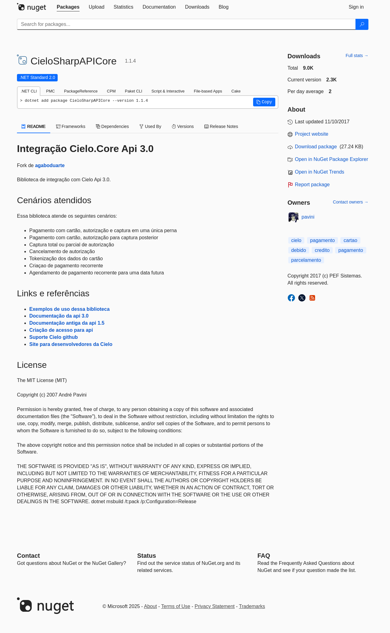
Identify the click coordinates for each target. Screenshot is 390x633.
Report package (312, 184)
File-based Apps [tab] (208, 91)
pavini (308, 217)
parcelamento (306, 260)
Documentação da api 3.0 (58, 316)
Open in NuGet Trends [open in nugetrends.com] (319, 172)
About (150, 606)
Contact (28, 555)
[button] (264, 102)
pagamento (322, 240)
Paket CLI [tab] (133, 91)
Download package (316, 146)
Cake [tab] (235, 91)
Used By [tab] (150, 126)
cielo (296, 240)
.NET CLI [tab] (29, 91)
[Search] (361, 24)
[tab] (68, 7)
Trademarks (252, 606)
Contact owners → (350, 201)
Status (146, 555)
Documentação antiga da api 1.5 (67, 323)
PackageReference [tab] (81, 91)
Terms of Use (175, 606)
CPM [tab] (111, 91)
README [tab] (34, 126)
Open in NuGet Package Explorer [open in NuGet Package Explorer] (331, 159)
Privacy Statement (215, 606)
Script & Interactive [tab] (167, 91)
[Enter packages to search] (186, 24)
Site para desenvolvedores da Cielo (70, 344)
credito (322, 250)
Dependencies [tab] (112, 126)
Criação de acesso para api (61, 330)
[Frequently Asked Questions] (263, 555)
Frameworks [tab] (70, 126)
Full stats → (357, 55)
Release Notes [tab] (221, 126)
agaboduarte (50, 165)
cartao (350, 240)
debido (298, 250)
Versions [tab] (183, 126)
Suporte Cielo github (53, 337)
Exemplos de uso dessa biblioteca (69, 309)
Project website (312, 134)
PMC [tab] (50, 91)
